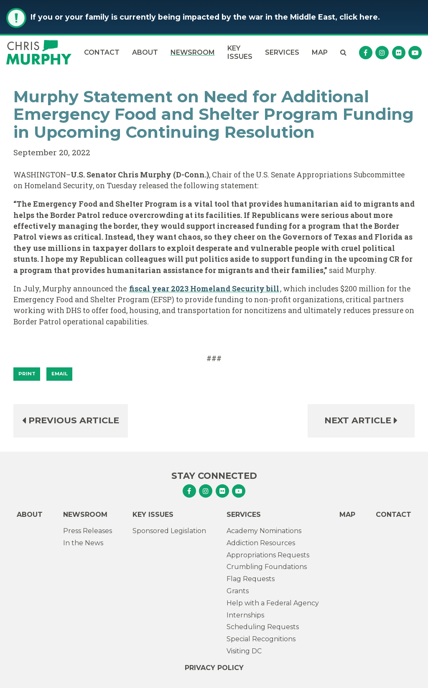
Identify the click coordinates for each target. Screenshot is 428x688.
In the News (83, 543)
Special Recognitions (261, 639)
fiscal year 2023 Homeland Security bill (204, 288)
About (145, 52)
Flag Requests (251, 579)
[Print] (26, 374)
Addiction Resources (261, 543)
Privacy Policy (214, 668)
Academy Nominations (264, 531)
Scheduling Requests (263, 627)
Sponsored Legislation (169, 531)
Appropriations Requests (268, 555)
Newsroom (193, 52)
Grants (238, 591)
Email (59, 374)
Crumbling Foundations (267, 567)
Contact (102, 52)
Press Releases (87, 531)
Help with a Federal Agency (273, 603)
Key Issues (239, 52)
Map (320, 52)
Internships (245, 615)
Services (282, 52)
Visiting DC (244, 651)
